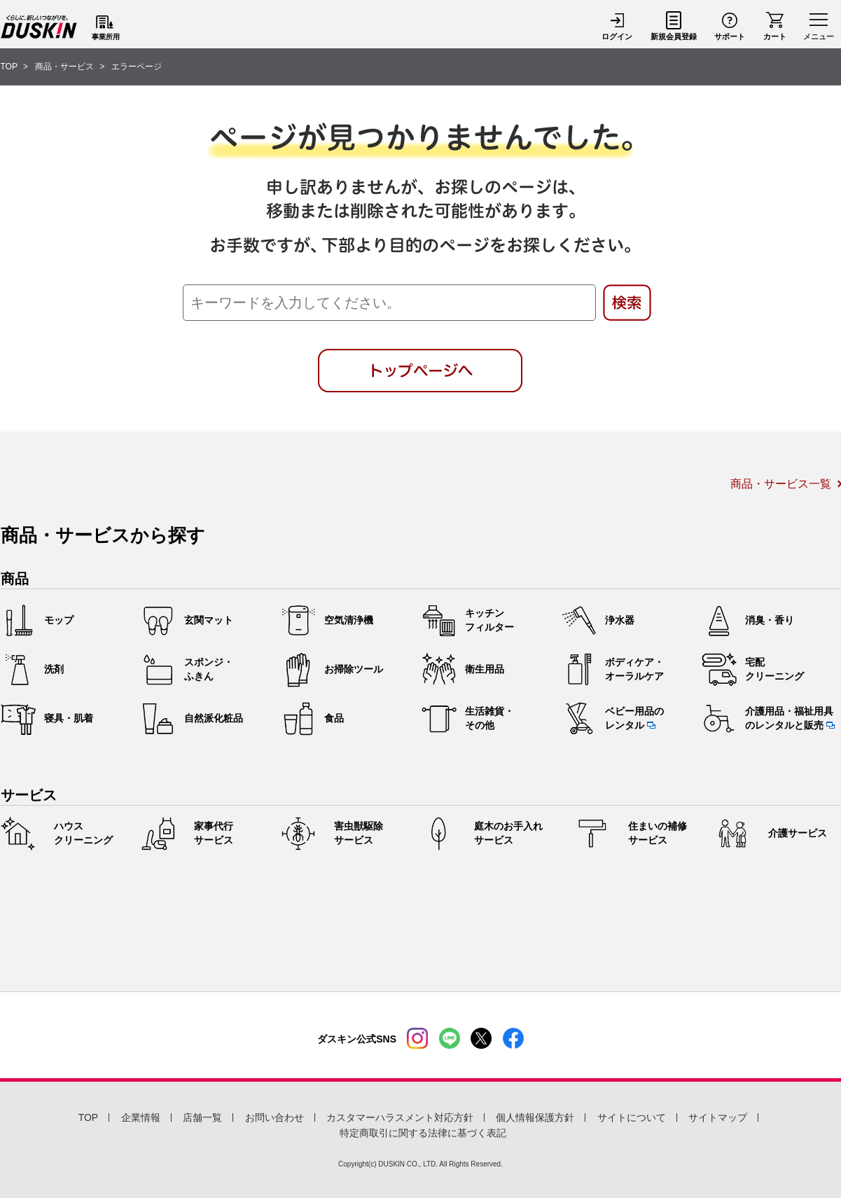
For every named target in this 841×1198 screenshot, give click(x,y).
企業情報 (140, 1117)
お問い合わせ (274, 1117)
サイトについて (631, 1117)
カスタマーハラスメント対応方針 (399, 1117)
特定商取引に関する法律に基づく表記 (423, 1132)
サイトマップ (717, 1117)
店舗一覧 (202, 1117)
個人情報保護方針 (535, 1117)
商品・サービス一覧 (780, 484)
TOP (88, 1117)
